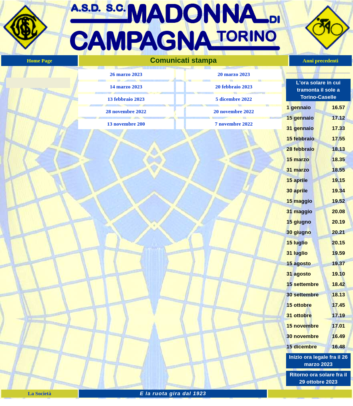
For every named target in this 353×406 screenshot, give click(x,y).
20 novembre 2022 (234, 111)
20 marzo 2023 (234, 74)
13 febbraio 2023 (125, 99)
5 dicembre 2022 (234, 99)
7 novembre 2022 (233, 124)
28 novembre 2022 (126, 111)
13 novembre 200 (126, 124)
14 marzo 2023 (126, 87)
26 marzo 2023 (126, 74)
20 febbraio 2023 (233, 87)
